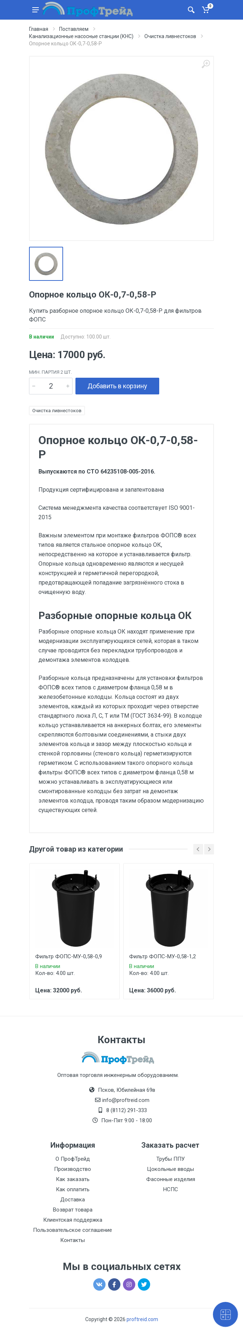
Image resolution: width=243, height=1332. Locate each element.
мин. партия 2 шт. (50, 372)
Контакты (72, 1240)
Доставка (72, 1199)
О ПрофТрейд (72, 1159)
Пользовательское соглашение (72, 1230)
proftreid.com (142, 1319)
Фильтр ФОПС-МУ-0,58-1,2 (162, 956)
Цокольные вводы (170, 1169)
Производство (72, 1169)
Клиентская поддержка (72, 1220)
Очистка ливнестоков (57, 410)
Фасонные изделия (170, 1179)
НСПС (170, 1189)
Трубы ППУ (170, 1159)
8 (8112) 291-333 (126, 1110)
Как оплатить (73, 1189)
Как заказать (73, 1179)
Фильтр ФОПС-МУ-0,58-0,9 (68, 956)
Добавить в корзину (117, 386)
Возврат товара (72, 1209)
